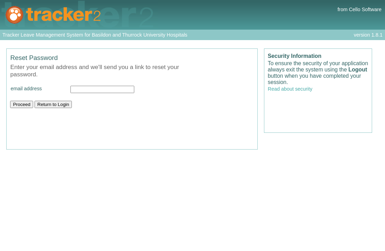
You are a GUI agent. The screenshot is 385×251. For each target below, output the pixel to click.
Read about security (290, 89)
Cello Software (365, 9)
